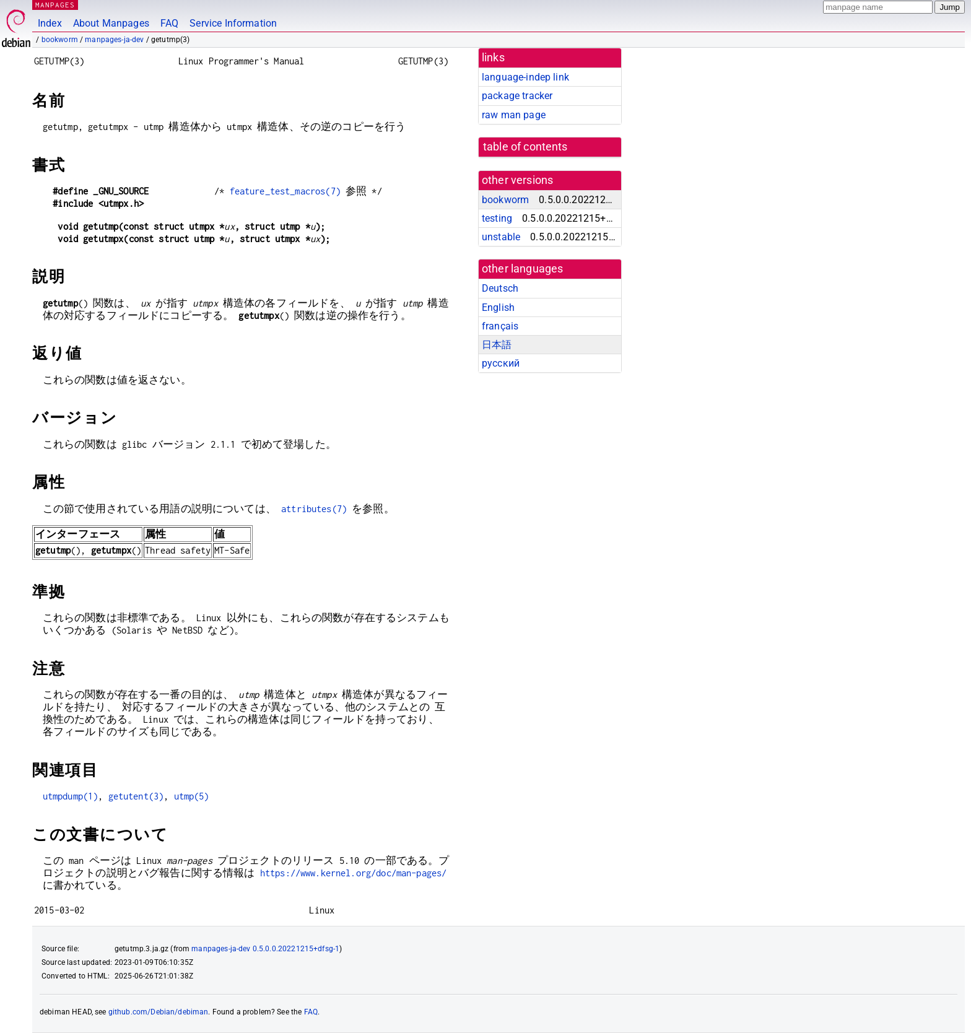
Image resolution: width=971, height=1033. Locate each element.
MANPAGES (55, 5)
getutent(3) (136, 796)
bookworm (59, 39)
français (500, 326)
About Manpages (111, 23)
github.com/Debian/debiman (158, 1012)
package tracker (517, 96)
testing (497, 218)
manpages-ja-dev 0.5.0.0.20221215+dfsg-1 (265, 948)
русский (501, 363)
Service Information (233, 23)
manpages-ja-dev (114, 39)
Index (50, 23)
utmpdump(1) (70, 796)
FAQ (169, 23)
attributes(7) (314, 508)
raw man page (514, 115)
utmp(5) (191, 796)
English (498, 307)
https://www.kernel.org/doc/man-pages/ (353, 873)
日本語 (497, 345)
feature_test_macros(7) (285, 191)
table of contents (525, 147)
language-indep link (525, 77)
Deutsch (500, 288)
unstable (501, 237)
